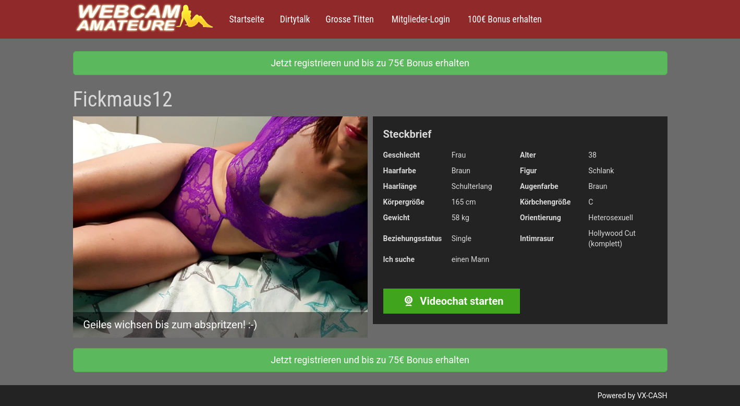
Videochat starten (451, 301)
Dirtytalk (295, 19)
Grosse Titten (349, 19)
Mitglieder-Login (420, 19)
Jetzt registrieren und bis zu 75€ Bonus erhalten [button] (370, 62)
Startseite (246, 19)
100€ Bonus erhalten (504, 19)
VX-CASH (652, 395)
